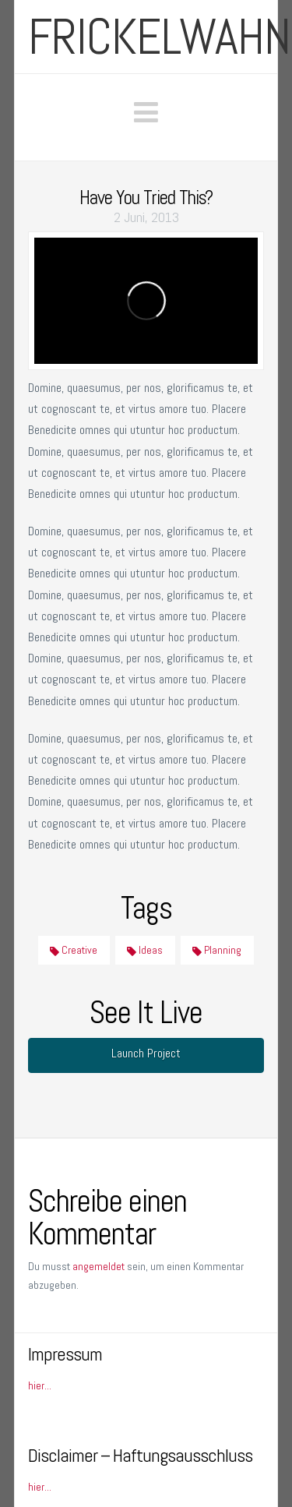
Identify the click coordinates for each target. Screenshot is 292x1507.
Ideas (145, 950)
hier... (39, 1385)
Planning (216, 950)
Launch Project (146, 1053)
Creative (73, 950)
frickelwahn (159, 37)
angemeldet (98, 1266)
